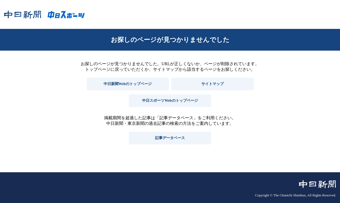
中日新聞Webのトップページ (128, 84)
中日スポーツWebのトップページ (170, 101)
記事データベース (170, 138)
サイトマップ (212, 84)
